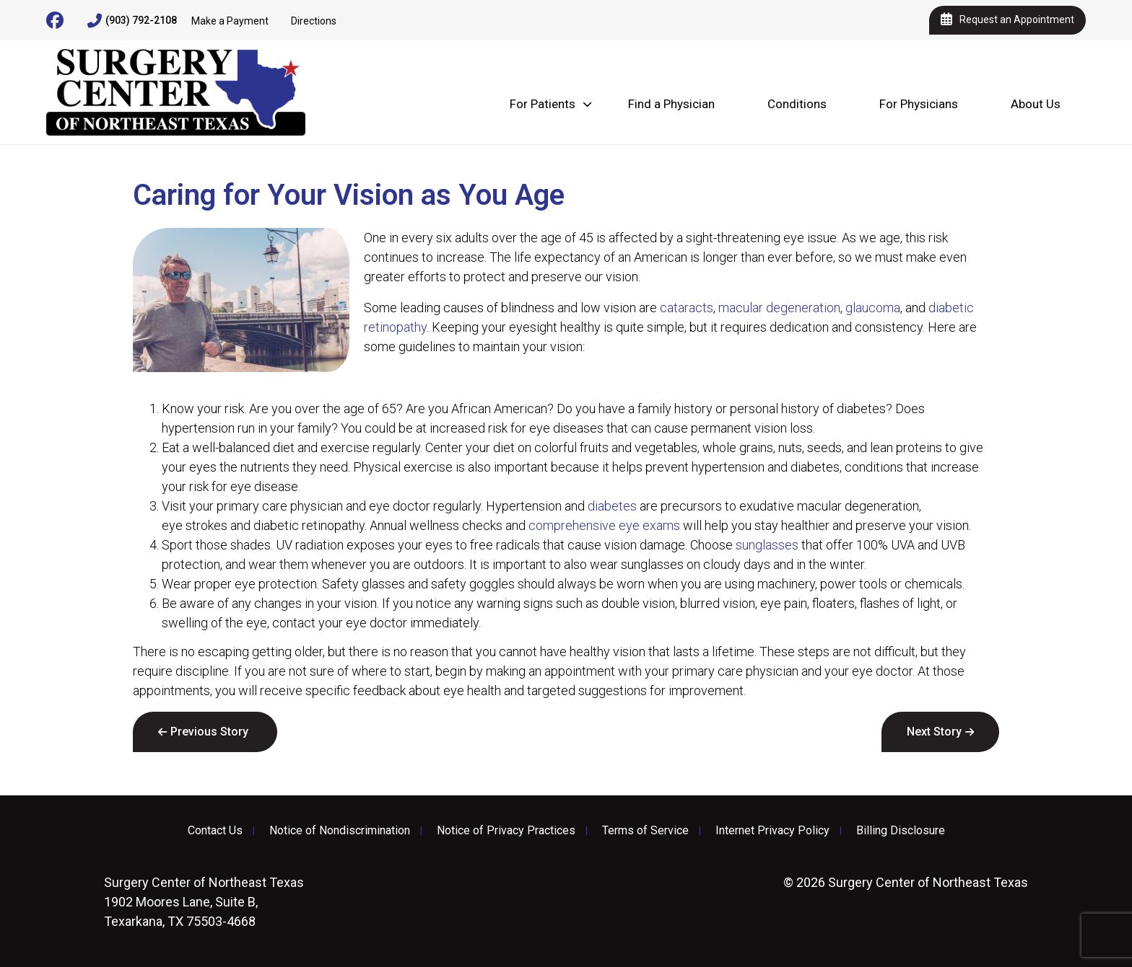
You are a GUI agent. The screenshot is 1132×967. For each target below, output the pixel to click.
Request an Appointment (1007, 20)
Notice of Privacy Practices (506, 830)
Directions (313, 21)
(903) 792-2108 (132, 21)
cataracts (686, 307)
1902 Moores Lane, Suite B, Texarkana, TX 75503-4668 (204, 902)
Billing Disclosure (900, 830)
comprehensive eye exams (604, 525)
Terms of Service (645, 830)
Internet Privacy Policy (772, 830)
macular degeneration (779, 307)
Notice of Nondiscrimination (339, 830)
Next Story (934, 731)
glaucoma (872, 307)
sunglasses (767, 544)
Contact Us (215, 830)
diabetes (612, 505)
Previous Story (209, 731)
